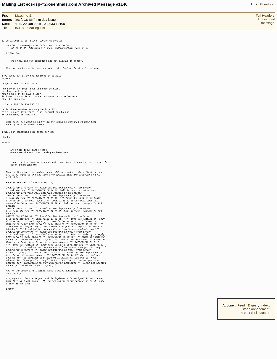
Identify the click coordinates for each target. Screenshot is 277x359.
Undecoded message (266, 21)
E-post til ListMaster (255, 352)
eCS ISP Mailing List (30, 28)
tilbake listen (267, 4)
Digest (252, 344)
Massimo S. (23, 15)
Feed (241, 344)
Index (265, 344)
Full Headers (265, 15)
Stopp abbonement (255, 348)
